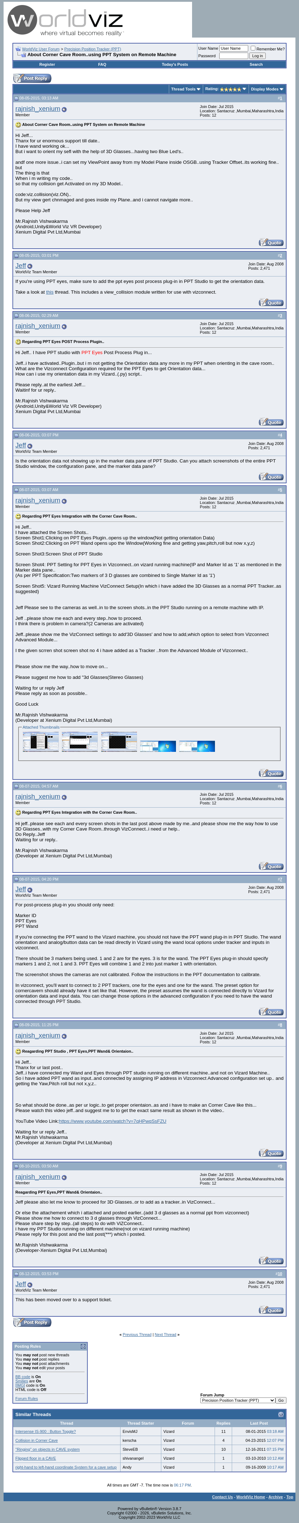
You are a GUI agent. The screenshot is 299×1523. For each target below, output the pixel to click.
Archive (276, 1497)
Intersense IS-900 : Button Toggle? (45, 1431)
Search (256, 64)
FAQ (102, 64)
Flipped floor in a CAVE (35, 1458)
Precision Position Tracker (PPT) (92, 49)
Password (207, 56)
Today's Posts (175, 64)
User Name (208, 48)
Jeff (20, 265)
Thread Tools (183, 89)
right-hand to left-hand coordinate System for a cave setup (66, 1467)
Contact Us (222, 1497)
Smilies (21, 1381)
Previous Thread (137, 1334)
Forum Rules (26, 1398)
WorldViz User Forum (41, 49)
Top (289, 1497)
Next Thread (165, 1334)
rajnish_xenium (37, 108)
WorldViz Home (250, 1497)
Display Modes (265, 89)
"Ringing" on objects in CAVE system (47, 1449)
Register (47, 64)
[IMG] (20, 1385)
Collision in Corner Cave (36, 1440)
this (50, 292)
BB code (22, 1377)
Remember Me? (268, 49)
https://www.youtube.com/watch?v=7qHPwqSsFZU (112, 1121)
